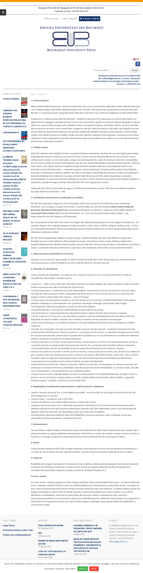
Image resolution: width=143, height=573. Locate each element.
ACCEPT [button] (82, 569)
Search (135, 70)
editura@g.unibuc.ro (118, 541)
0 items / (91, 18)
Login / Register (69, 18)
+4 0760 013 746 (132, 84)
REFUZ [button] (94, 569)
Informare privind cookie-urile (18, 530)
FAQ (40, 533)
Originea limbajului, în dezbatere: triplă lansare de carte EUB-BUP (88, 528)
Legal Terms (9, 525)
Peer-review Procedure (50, 525)
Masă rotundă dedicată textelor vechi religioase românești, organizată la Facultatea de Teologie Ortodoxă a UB (87, 545)
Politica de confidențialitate (17, 535)
